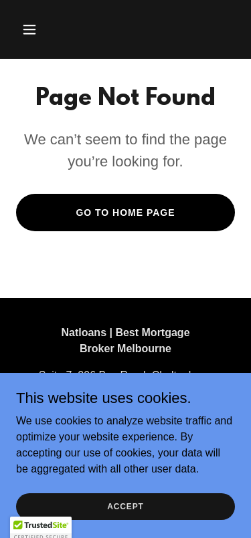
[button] (41, 29)
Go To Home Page (125, 212)
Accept (125, 506)
